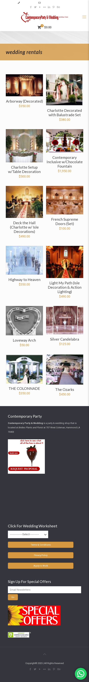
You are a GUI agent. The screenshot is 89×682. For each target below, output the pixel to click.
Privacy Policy (40, 555)
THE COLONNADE (24, 388)
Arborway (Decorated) (24, 101)
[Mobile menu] (84, 17)
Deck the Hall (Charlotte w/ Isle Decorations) (24, 227)
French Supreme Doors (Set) (64, 221)
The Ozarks (64, 389)
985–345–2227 (28, 2)
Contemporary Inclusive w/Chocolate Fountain (65, 161)
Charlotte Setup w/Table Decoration (24, 169)
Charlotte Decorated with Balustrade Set (64, 112)
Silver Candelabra (64, 339)
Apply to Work (40, 565)
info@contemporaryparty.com (57, 2)
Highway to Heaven (24, 279)
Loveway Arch (24, 340)
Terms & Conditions (41, 544)
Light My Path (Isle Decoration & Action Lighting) (64, 287)
